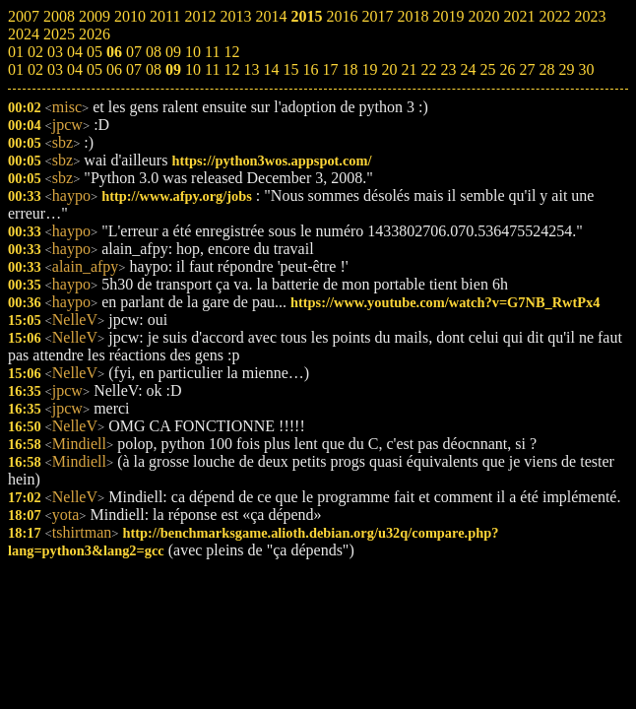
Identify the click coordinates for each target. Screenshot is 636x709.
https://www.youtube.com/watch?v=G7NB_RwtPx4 (445, 302)
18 (349, 69)
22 (428, 69)
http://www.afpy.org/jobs (176, 196)
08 (153, 69)
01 (16, 69)
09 (173, 69)
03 (55, 69)
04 (75, 69)
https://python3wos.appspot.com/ (271, 160)
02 (35, 69)
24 (468, 69)
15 (290, 69)
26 (507, 69)
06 (114, 69)
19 (369, 69)
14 (271, 69)
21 (408, 69)
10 (193, 69)
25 (487, 69)
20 (389, 69)
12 (231, 69)
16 (310, 69)
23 (448, 69)
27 (527, 69)
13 (251, 69)
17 (330, 69)
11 (212, 69)
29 (566, 69)
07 (134, 69)
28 (546, 69)
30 (586, 69)
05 (94, 69)
